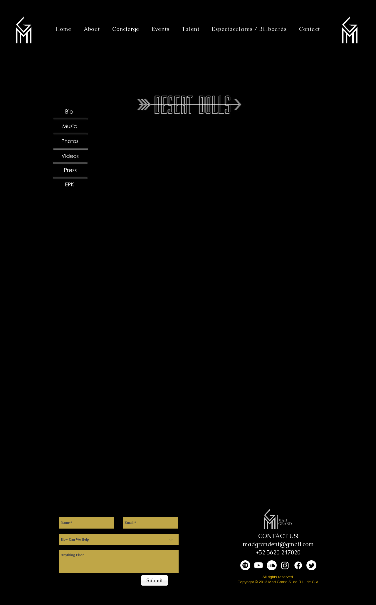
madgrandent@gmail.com (278, 544)
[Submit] (154, 580)
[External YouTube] (208, 196)
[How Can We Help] (119, 539)
